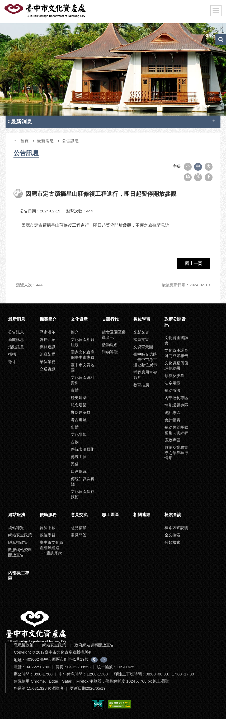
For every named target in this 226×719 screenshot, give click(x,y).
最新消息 (45, 141)
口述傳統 (79, 471)
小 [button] (188, 166)
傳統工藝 (79, 456)
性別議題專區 (176, 405)
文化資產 (79, 319)
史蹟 (75, 427)
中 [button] (198, 166)
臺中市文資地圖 (83, 367)
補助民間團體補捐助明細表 (176, 430)
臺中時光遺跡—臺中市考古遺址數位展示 (145, 359)
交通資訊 (47, 369)
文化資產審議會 (176, 340)
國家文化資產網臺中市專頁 (83, 355)
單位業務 (47, 361)
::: (10, 121)
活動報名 (110, 344)
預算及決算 (174, 375)
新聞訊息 (16, 339)
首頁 (24, 141)
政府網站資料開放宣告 (20, 552)
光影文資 (141, 332)
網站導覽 (16, 527)
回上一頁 (193, 263)
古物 (75, 442)
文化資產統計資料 (83, 380)
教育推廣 (141, 385)
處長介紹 (47, 339)
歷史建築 (79, 397)
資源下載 (47, 527)
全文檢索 (172, 535)
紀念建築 (79, 405)
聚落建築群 (81, 412)
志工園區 (110, 514)
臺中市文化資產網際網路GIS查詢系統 (51, 547)
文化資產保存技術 (83, 494)
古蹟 (75, 390)
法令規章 (172, 383)
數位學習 (141, 319)
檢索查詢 (172, 514)
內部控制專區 (176, 398)
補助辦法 (172, 390)
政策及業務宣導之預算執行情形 (176, 452)
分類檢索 (172, 542)
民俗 (75, 464)
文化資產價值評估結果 (176, 365)
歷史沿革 (47, 332)
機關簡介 (48, 319)
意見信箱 (79, 527)
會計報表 (172, 420)
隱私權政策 (18, 542)
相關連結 (141, 514)
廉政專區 (172, 440)
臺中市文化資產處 (45, 11)
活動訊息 (16, 347)
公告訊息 (70, 141)
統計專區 (172, 412)
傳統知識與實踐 (83, 481)
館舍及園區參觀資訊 (114, 335)
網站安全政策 (20, 535)
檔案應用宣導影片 (145, 375)
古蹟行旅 (110, 319)
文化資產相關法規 (83, 342)
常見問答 (79, 535)
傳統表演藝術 (83, 449)
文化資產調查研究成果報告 (176, 353)
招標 (12, 354)
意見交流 (79, 514)
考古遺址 (79, 419)
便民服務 (48, 514)
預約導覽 (110, 352)
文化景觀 (79, 434)
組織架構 (47, 354)
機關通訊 (47, 347)
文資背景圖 (143, 347)
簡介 (75, 332)
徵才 (12, 361)
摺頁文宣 (141, 339)
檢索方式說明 (176, 527)
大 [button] (208, 166)
